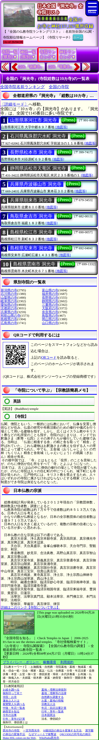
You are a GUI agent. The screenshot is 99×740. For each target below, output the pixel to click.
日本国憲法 (48, 714)
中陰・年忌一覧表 (14, 707)
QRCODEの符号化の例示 (75, 734)
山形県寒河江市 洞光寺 (33, 120)
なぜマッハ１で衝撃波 (42, 734)
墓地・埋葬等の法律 (53, 693)
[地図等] (61, 127)
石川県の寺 (9, 294)
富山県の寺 (50, 290)
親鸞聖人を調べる (14, 704)
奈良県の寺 (50, 312)
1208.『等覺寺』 (61, 67)
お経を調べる (11, 689)
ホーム (78, 37)
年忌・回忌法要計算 (53, 707)
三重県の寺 (50, 305)
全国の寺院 (59, 87)
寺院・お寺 (10, 696)
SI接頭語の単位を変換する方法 (62, 730)
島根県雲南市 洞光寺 (34, 264)
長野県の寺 (50, 297)
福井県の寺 (50, 294)
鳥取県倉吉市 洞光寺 (31, 216)
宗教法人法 (48, 704)
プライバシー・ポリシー (21, 662)
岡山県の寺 (50, 319)
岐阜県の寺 (9, 301)
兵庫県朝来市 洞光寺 (31, 200)
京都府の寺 (9, 308)
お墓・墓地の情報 (52, 700)
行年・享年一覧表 (52, 711)
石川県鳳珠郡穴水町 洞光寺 (38, 136)
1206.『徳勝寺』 (31, 67)
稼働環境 (49, 662)
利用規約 (66, 662)
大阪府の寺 (50, 308)
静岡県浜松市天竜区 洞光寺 (38, 168)
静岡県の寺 (50, 301)
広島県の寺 (9, 323)
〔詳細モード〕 (14, 104)
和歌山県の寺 (10, 315)
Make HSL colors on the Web (19, 737)
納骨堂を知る (11, 711)
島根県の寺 (9, 319)
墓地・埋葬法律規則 (53, 689)
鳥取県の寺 (50, 315)
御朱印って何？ (12, 693)
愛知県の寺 (9, 305)
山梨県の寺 (9, 297)
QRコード (49, 357)
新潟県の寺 (9, 290)
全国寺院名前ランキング (22, 87)
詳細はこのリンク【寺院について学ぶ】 (30, 607)
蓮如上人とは (11, 700)
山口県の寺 (50, 323)
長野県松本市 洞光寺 (31, 152)
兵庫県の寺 (9, 312)
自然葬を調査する (52, 696)
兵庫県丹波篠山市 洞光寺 (35, 184)
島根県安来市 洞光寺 (31, 248)
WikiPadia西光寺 (49, 737)
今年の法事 (10, 714)
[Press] (69, 119)
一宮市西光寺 (31, 730)
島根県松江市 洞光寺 (31, 232)
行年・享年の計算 (14, 718)
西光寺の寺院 (11, 730)
